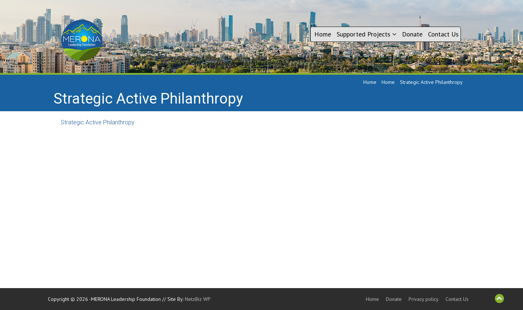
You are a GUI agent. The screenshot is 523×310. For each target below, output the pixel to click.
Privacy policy (424, 299)
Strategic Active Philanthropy (97, 122)
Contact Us (443, 34)
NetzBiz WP (198, 299)
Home (322, 34)
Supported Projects (367, 34)
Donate (412, 34)
